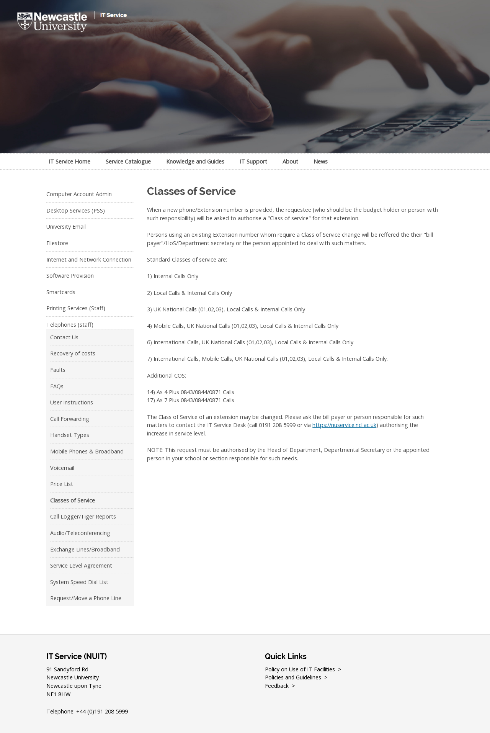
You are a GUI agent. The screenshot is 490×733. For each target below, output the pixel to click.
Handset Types (69, 434)
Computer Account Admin (79, 194)
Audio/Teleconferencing (80, 533)
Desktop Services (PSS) (75, 210)
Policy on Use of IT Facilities (300, 669)
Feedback (277, 685)
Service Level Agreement (81, 565)
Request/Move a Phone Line (85, 598)
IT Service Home (69, 161)
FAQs (57, 386)
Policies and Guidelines (293, 677)
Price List (61, 484)
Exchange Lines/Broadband (85, 549)
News (321, 161)
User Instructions (71, 402)
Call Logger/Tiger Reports (83, 516)
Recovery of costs (72, 353)
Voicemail (62, 467)
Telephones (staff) (69, 324)
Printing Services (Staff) (75, 308)
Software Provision (70, 275)
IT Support (253, 161)
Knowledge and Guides (195, 161)
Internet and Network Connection (88, 259)
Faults (57, 369)
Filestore (57, 243)
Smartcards (60, 292)
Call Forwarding (69, 418)
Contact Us (64, 337)
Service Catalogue (128, 161)
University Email (66, 226)
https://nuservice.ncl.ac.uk (344, 425)
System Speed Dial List (79, 582)
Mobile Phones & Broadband (87, 451)
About (290, 161)
